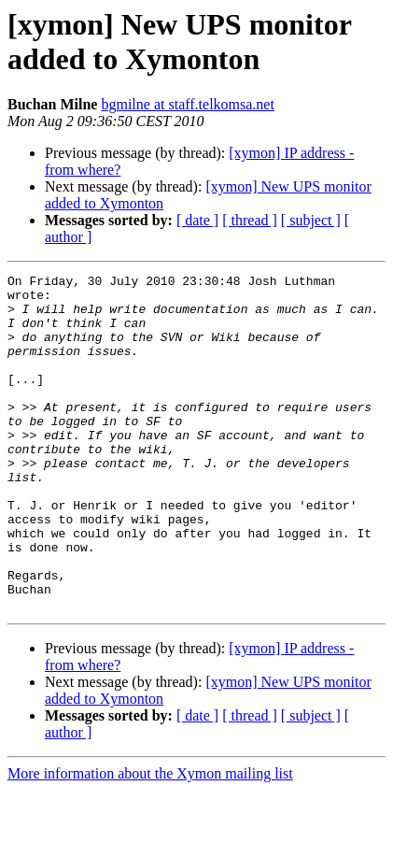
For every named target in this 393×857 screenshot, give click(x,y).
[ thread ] (249, 220)
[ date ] (197, 220)
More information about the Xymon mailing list (150, 841)
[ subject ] (311, 220)
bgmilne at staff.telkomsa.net (187, 104)
